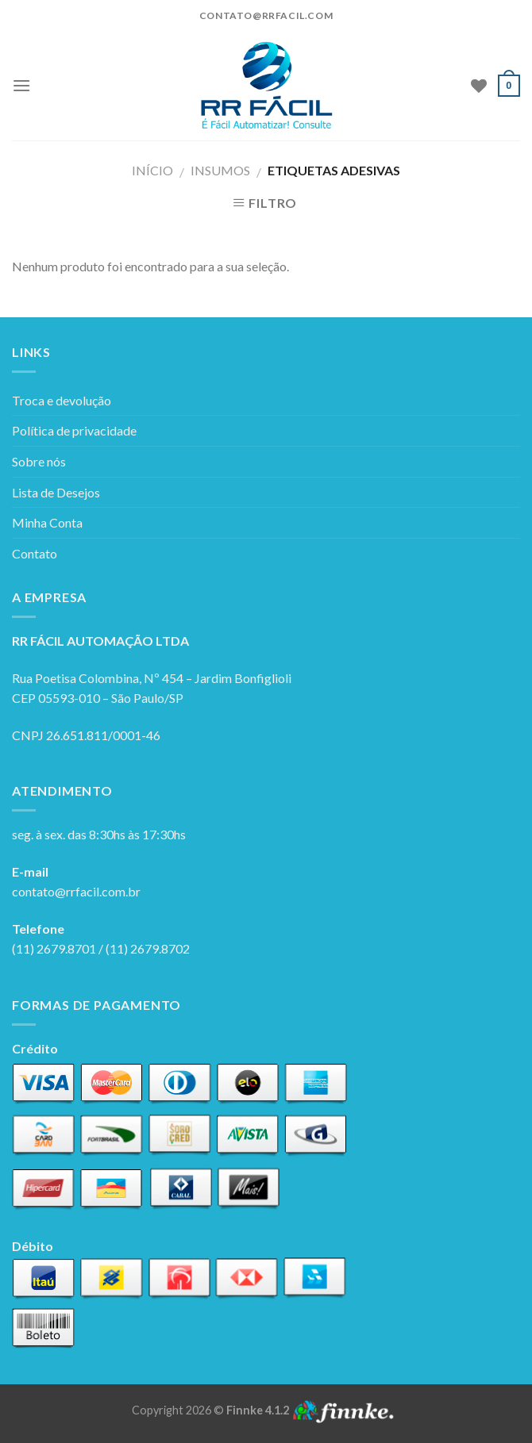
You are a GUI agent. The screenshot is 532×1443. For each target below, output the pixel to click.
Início (152, 170)
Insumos (220, 170)
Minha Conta (47, 522)
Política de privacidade (74, 430)
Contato (34, 553)
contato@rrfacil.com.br (76, 891)
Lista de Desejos (56, 492)
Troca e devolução (61, 400)
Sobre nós (39, 461)
